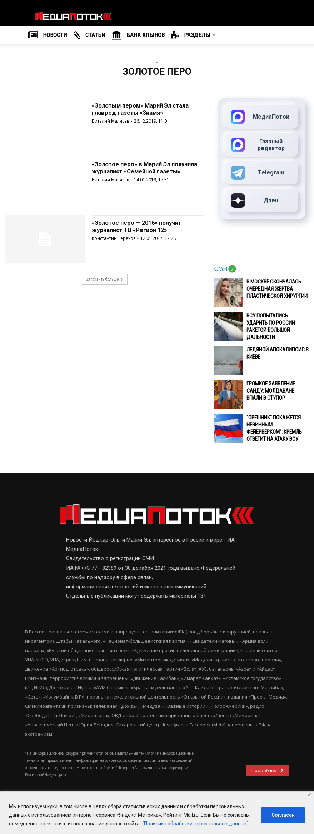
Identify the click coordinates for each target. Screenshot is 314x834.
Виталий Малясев (110, 121)
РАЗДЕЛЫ (193, 35)
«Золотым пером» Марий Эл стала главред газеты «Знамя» (145, 109)
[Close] (309, 794)
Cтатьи (89, 35)
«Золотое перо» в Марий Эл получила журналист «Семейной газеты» (142, 171)
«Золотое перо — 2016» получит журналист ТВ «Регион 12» (141, 226)
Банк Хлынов (138, 35)
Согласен (283, 815)
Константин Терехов (113, 238)
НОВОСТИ (47, 35)
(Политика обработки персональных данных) (195, 823)
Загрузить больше (105, 279)
